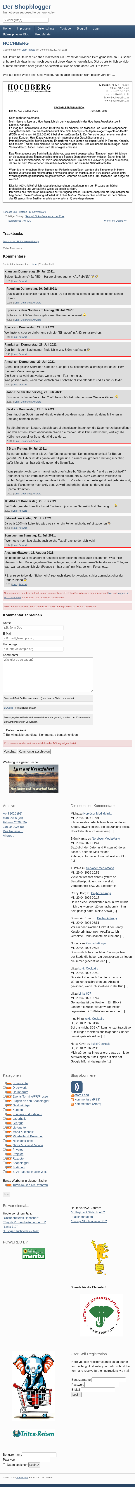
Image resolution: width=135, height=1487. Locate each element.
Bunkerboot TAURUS (19, 220)
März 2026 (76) (13, 818)
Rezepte (18, 1158)
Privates (18, 1149)
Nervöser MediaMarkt (97, 813)
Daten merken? (16, 730)
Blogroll (82, 28)
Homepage (10, 644)
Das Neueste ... (13, 831)
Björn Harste (28, 49)
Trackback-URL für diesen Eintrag (21, 241)
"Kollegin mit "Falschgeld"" (88, 1212)
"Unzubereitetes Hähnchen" (21, 1217)
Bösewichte (20, 1083)
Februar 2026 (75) (15, 822)
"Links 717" (10, 1226)
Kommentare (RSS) (87, 1099)
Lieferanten (20, 1127)
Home (7, 28)
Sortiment (19, 1167)
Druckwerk (20, 1087)
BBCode (8, 707)
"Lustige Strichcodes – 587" (89, 1221)
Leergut (17, 1123)
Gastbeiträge (21, 1105)
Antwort (23, 281)
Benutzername (81, 1379)
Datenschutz (46, 28)
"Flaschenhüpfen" (82, 1216)
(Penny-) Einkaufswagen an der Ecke (45, 216)
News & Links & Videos (28, 1145)
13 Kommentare (37, 212)
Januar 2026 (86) (14, 826)
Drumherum (20, 1092)
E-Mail (7, 633)
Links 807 (84, 993)
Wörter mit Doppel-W (115, 220)
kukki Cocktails (88, 968)
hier (110, 593)
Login (96, 28)
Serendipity (22, 1477)
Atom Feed (81, 1095)
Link (14, 281)
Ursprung (26, 302)
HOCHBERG (16, 43)
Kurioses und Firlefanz (15, 212)
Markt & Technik (23, 1132)
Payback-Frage (101, 893)
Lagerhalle (19, 1118)
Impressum (24, 28)
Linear (34, 264)
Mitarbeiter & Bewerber (28, 1136)
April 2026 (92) (12, 813)
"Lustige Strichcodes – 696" (21, 1231)
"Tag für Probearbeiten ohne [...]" (24, 1222)
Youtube (65, 28)
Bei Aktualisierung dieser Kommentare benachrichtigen (42, 734)
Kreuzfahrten (43, 34)
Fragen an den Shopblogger (31, 1101)
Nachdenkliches (23, 1140)
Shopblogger (21, 1163)
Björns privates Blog (16, 34)
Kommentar (10, 655)
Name (7, 623)
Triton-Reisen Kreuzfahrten (30, 1185)
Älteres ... (9, 835)
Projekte (18, 1154)
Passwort (78, 1384)
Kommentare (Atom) (88, 1103)
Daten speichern (17, 1464)
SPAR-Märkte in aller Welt (29, 1171)
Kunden (18, 1109)
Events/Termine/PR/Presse (30, 1096)
